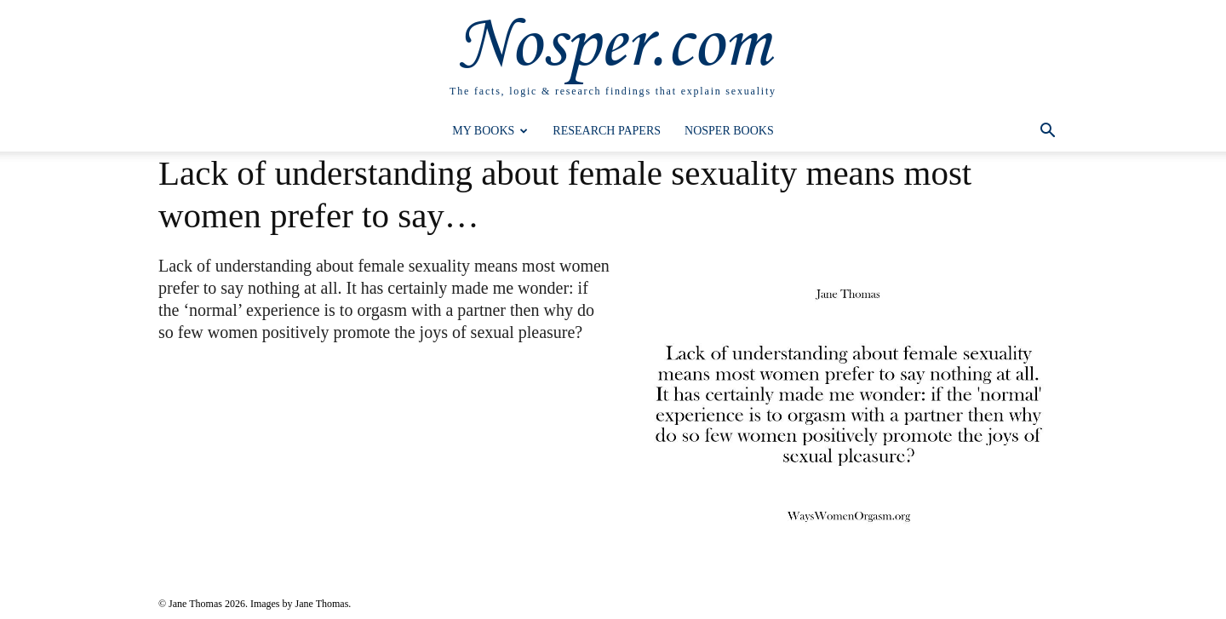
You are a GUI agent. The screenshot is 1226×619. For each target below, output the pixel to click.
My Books (490, 130)
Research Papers (607, 130)
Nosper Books (729, 130)
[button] (1047, 132)
